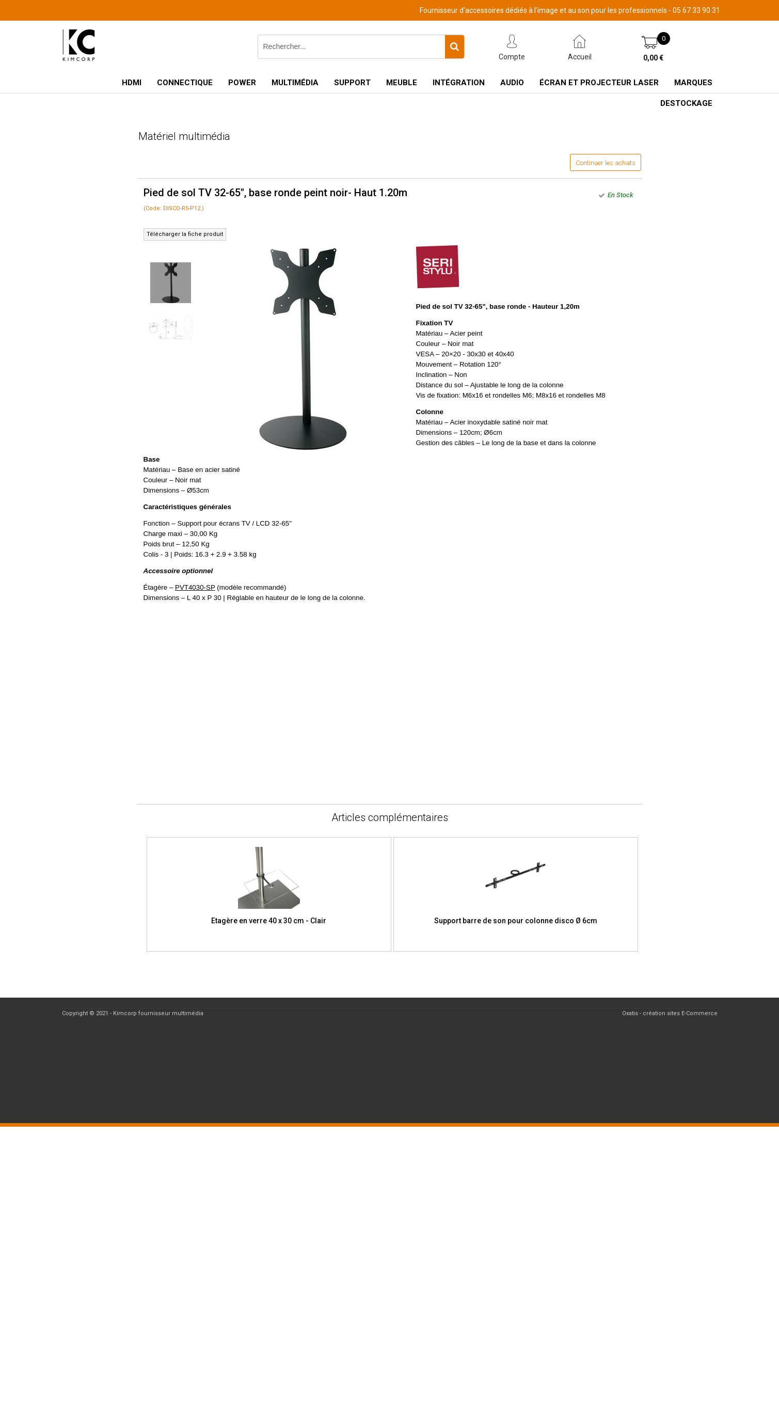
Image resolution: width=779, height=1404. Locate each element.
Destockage (686, 103)
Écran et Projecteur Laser (599, 82)
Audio (512, 82)
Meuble (401, 82)
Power (242, 82)
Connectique (185, 82)
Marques (693, 82)
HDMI (131, 82)
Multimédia (295, 82)
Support (352, 82)
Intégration (459, 82)
